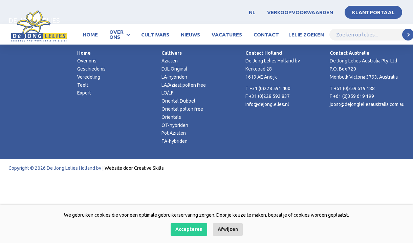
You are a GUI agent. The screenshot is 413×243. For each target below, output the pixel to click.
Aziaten (169, 60)
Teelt (82, 85)
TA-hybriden (174, 141)
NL (252, 12)
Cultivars (155, 34)
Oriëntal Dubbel (178, 101)
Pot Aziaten (173, 133)
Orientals (171, 117)
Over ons (116, 34)
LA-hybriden (174, 77)
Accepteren (188, 229)
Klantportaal (373, 12)
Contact (266, 34)
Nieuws (190, 34)
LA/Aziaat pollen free (183, 85)
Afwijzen (228, 229)
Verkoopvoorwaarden (300, 12)
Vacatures (227, 34)
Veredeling (88, 77)
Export (84, 93)
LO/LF (167, 93)
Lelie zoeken (306, 34)
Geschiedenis (91, 69)
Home (90, 34)
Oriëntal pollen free (182, 109)
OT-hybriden (174, 125)
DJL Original (174, 69)
